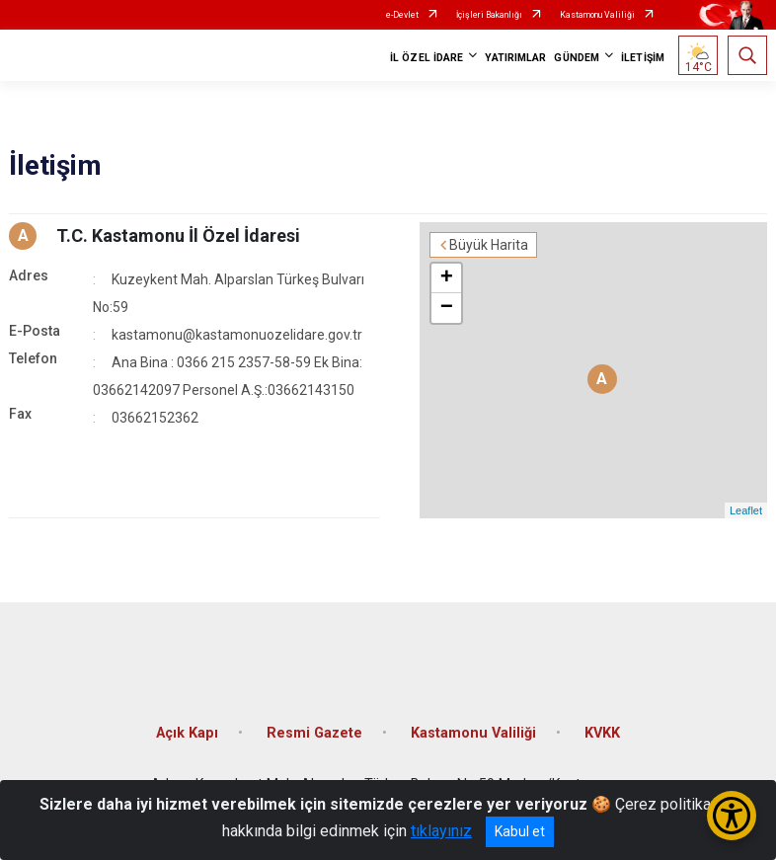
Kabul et (520, 831)
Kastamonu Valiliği (597, 15)
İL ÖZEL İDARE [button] (426, 57)
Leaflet (746, 510)
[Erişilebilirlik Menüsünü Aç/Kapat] (731, 815)
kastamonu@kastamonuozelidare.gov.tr (237, 335)
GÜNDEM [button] (576, 57)
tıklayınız (441, 830)
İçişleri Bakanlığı (489, 15)
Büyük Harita (488, 245)
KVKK (602, 733)
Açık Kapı (187, 733)
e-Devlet (402, 15)
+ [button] (446, 278)
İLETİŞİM (642, 57)
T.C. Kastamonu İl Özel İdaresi (178, 235)
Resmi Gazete (314, 733)
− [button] (446, 308)
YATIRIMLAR (515, 57)
